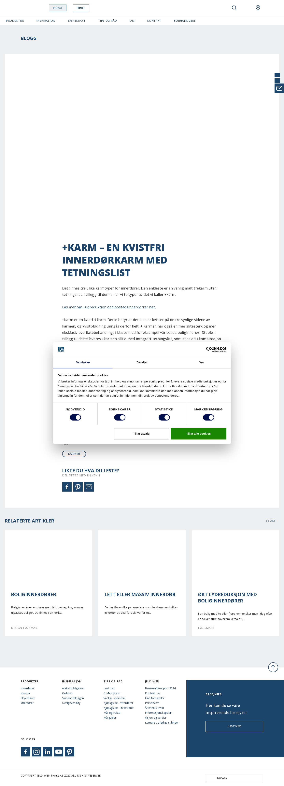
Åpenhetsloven (154, 708)
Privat (68, 7)
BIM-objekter (112, 693)
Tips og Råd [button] (107, 20)
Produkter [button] (15, 20)
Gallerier (67, 693)
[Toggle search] (234, 8)
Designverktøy (71, 703)
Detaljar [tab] (142, 362)
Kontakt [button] (154, 20)
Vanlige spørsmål (114, 698)
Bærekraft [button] (76, 20)
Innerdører (27, 688)
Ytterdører (27, 703)
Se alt (271, 520)
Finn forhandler (154, 698)
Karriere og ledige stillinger (162, 722)
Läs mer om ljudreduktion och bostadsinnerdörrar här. (109, 307)
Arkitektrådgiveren (73, 688)
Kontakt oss (152, 693)
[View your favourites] (246, 8)
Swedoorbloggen (73, 698)
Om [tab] (201, 362)
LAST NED (234, 726)
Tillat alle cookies (198, 433)
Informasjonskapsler (158, 713)
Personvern (152, 703)
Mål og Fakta (112, 713)
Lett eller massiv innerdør (140, 594)
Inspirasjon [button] (45, 20)
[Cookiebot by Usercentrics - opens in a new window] (209, 349)
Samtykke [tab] (83, 362)
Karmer (25, 693)
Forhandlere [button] (185, 20)
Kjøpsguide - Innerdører (119, 708)
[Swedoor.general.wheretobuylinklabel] (258, 8)
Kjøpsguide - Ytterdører (118, 703)
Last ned (109, 688)
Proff (91, 7)
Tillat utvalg (141, 433)
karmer (74, 454)
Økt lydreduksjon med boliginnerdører (227, 597)
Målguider (110, 717)
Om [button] (132, 20)
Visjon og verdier (155, 717)
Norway (217, 778)
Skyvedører (28, 698)
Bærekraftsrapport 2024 (160, 688)
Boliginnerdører (33, 594)
